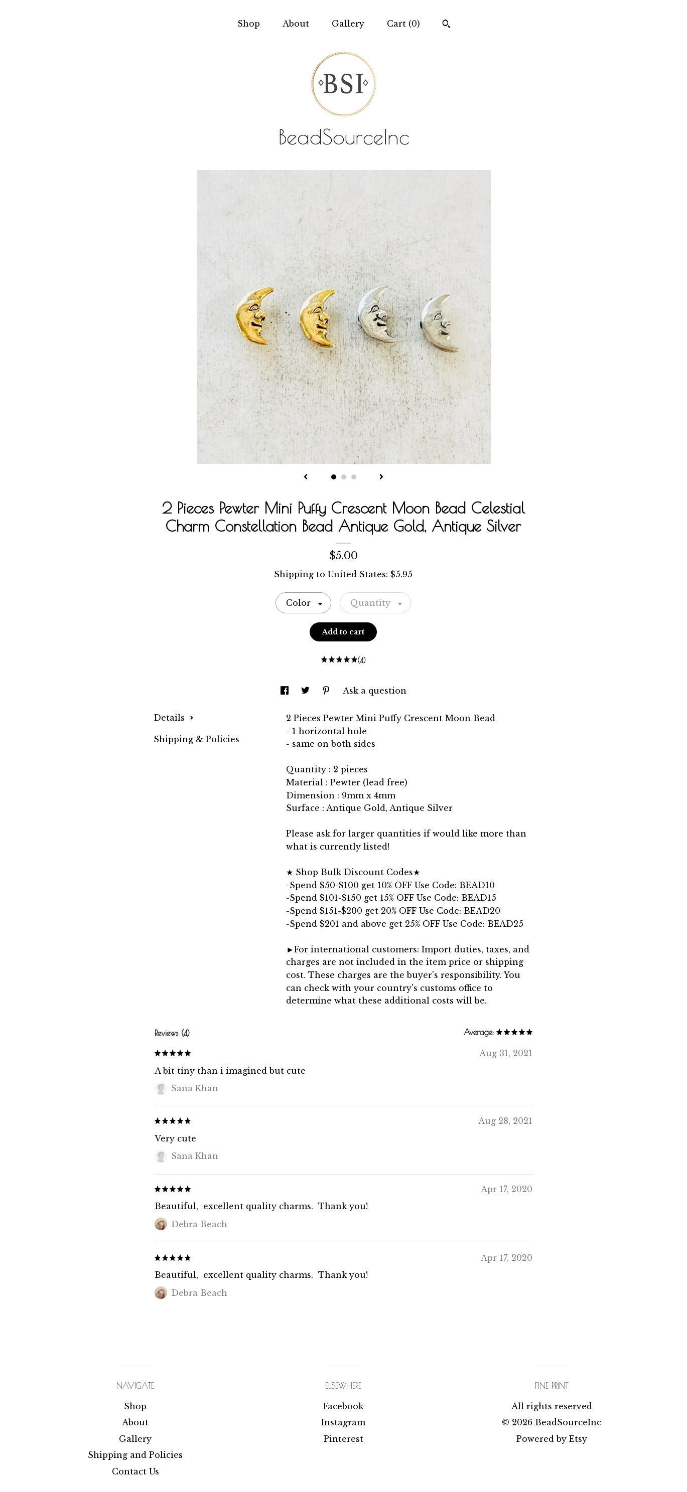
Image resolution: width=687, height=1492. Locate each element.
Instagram (343, 1422)
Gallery (348, 24)
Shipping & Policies (196, 739)
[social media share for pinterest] (327, 691)
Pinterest (343, 1439)
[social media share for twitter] (306, 691)
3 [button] (353, 476)
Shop (248, 24)
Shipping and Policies (135, 1455)
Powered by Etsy (551, 1439)
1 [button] (333, 476)
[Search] (446, 25)
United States (357, 574)
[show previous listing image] (305, 477)
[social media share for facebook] (286, 691)
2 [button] (343, 476)
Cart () (403, 24)
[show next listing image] (381, 477)
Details (174, 718)
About (296, 24)
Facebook (343, 1406)
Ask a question (374, 691)
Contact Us (135, 1471)
